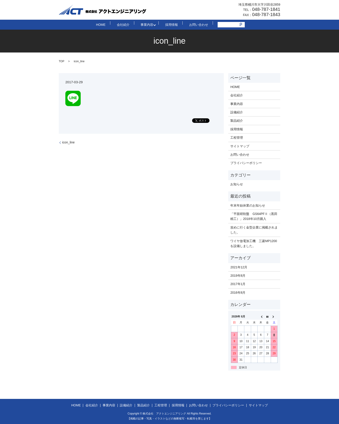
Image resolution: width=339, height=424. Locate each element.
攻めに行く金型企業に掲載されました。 (254, 230)
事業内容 (145, 24)
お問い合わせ (190, 24)
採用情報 (168, 24)
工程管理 (236, 137)
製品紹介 (236, 120)
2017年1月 (237, 284)
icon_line (68, 142)
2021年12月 (238, 267)
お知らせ (236, 184)
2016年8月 (237, 292)
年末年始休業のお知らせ (247, 205)
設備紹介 (236, 112)
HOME (109, 24)
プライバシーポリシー (246, 163)
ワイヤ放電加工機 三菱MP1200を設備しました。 (253, 243)
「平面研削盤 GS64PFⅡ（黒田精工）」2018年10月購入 (253, 216)
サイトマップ (239, 146)
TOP (61, 61)
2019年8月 (237, 275)
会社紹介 (126, 24)
